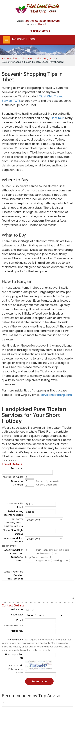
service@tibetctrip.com (56, 395)
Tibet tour (56, 118)
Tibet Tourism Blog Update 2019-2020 (33, 58)
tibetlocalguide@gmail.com (42, 20)
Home (5, 58)
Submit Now (39, 681)
